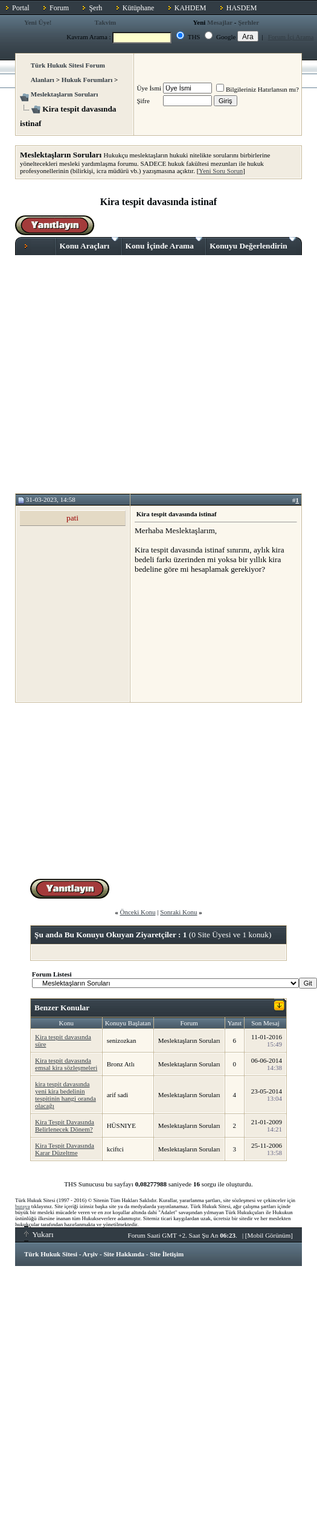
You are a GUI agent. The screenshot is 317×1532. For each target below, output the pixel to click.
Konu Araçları (89, 243)
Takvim (106, 22)
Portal (21, 8)
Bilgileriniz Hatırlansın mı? (257, 89)
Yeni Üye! (38, 22)
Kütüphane (139, 8)
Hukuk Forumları (87, 79)
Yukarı (39, 1234)
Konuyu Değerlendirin (253, 243)
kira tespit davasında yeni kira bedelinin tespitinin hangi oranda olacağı (65, 1094)
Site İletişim (167, 1254)
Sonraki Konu (178, 912)
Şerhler (248, 22)
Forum (59, 8)
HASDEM (241, 8)
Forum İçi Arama (291, 36)
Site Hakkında (123, 1254)
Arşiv (90, 1254)
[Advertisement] (113, 374)
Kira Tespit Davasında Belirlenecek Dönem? (64, 1125)
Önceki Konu (137, 912)
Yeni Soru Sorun (221, 170)
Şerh (95, 8)
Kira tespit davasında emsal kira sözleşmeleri (66, 1064)
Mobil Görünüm (269, 1235)
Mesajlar (219, 22)
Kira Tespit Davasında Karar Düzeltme (64, 1149)
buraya (22, 1206)
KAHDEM (191, 8)
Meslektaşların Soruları (64, 94)
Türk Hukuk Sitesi (50, 1254)
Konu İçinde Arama (164, 243)
